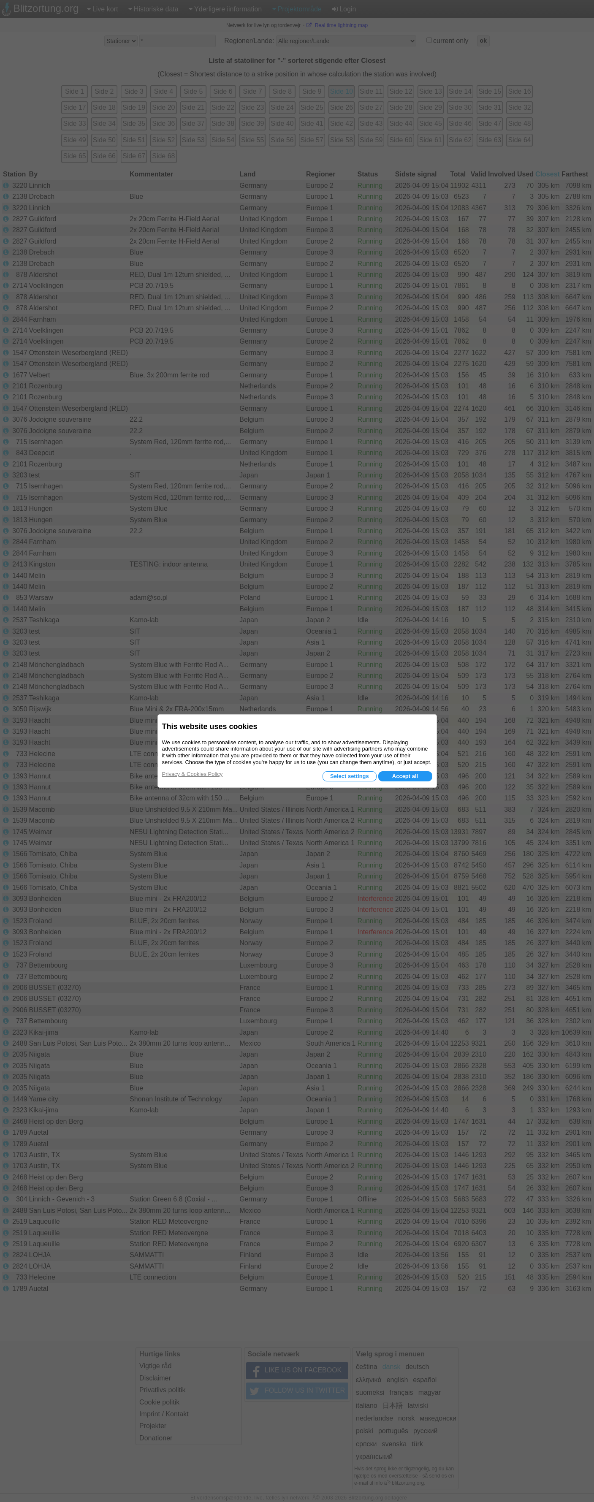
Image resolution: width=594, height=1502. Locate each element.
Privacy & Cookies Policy (192, 774)
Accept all (405, 776)
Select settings (349, 776)
